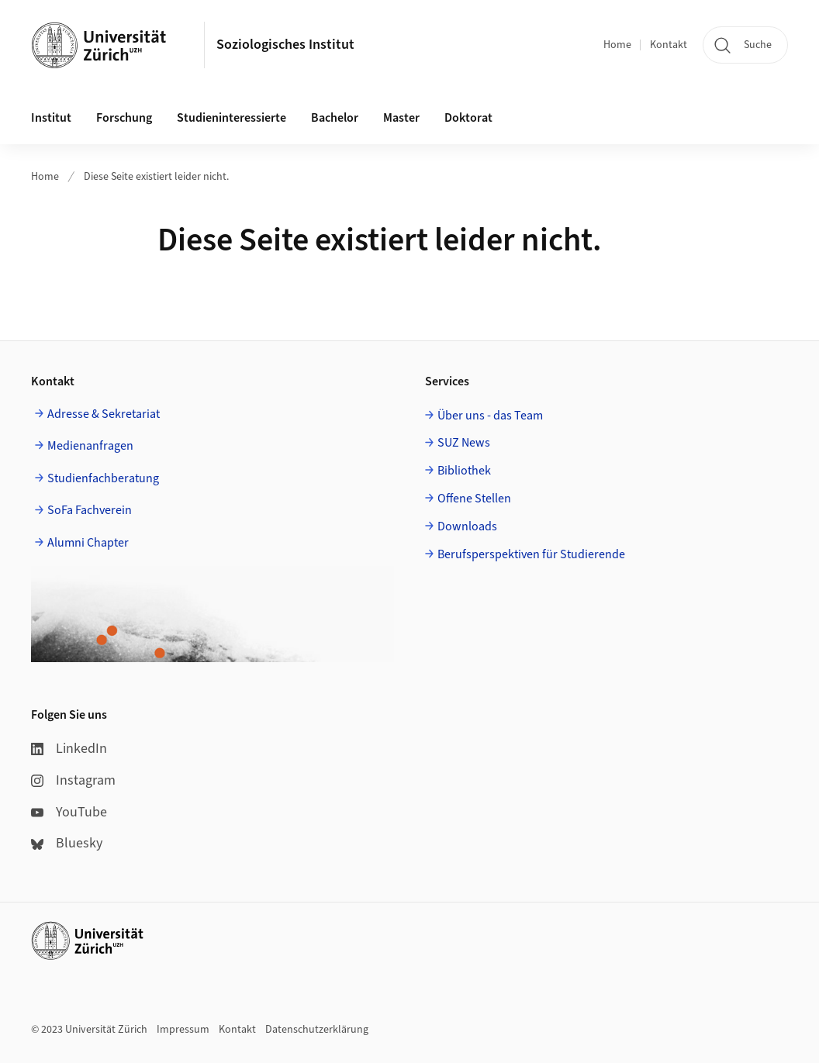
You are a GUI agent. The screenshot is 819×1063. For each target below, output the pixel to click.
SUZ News (463, 442)
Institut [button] (51, 117)
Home (617, 45)
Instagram (73, 780)
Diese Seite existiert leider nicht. (156, 177)
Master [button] (401, 117)
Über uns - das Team (490, 415)
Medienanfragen (90, 445)
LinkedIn (69, 748)
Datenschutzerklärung (316, 1029)
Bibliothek (464, 470)
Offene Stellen (474, 498)
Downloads (467, 526)
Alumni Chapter (88, 542)
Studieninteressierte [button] (231, 117)
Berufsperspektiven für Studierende (531, 554)
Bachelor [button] (334, 117)
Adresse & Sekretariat (103, 414)
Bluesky (66, 843)
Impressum (183, 1029)
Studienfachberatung (103, 478)
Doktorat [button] (468, 117)
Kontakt (668, 45)
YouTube (69, 812)
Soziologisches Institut (285, 44)
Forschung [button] (124, 117)
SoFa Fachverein (89, 510)
